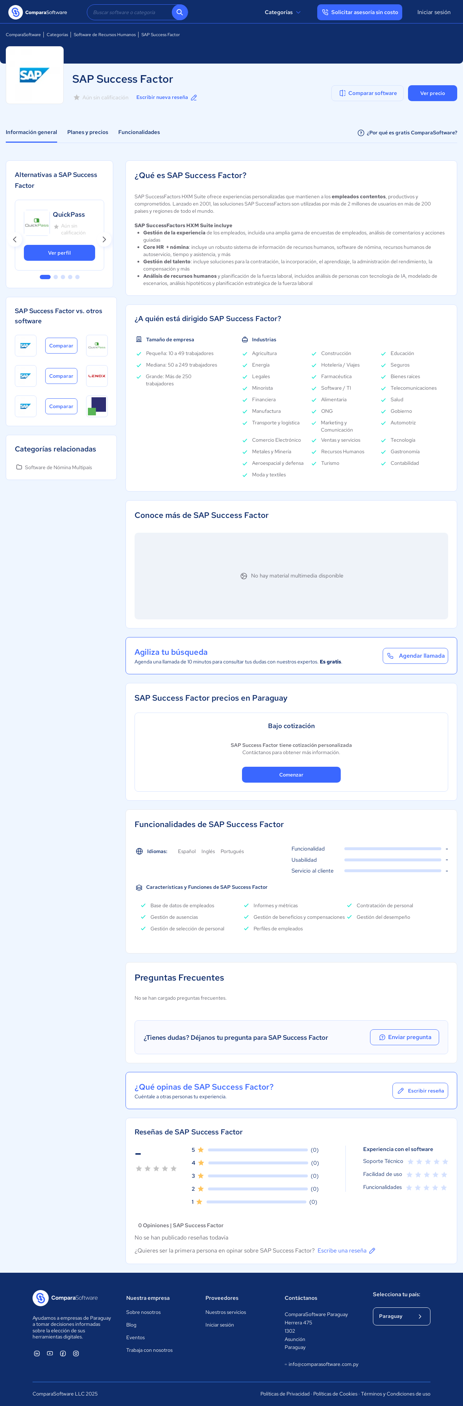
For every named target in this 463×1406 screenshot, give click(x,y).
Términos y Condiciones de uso (395, 1393)
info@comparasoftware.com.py (321, 1364)
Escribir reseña (420, 1090)
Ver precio (432, 93)
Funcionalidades (139, 132)
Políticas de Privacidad (285, 1393)
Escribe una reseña (347, 1250)
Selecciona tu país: (396, 1294)
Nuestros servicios (225, 1312)
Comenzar (291, 774)
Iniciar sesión (434, 12)
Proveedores (221, 1298)
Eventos (135, 1337)
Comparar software (367, 93)
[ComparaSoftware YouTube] (50, 1353)
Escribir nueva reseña (167, 97)
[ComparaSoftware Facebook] (63, 1353)
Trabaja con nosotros (149, 1350)
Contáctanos (301, 1298)
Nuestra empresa (148, 1298)
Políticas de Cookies (335, 1393)
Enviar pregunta (406, 1037)
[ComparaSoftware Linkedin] (37, 1353)
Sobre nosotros (143, 1312)
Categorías (284, 12)
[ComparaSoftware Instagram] (76, 1353)
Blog (131, 1324)
